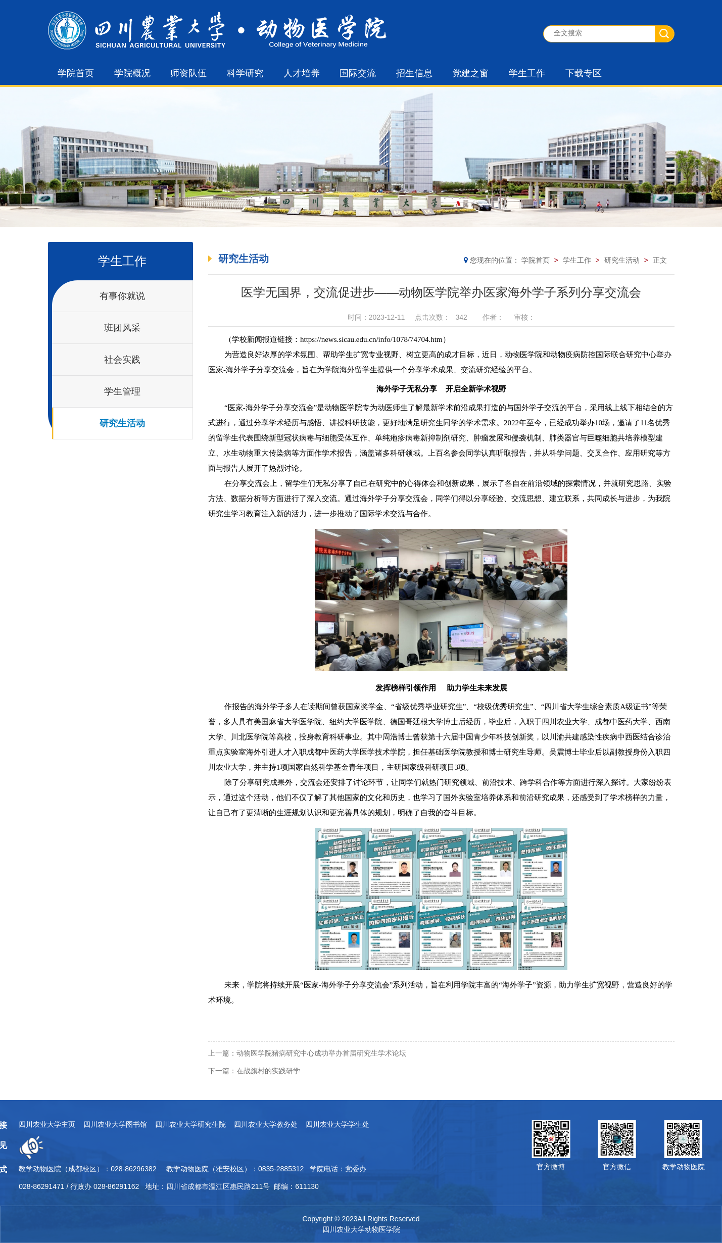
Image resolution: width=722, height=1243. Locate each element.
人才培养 (301, 73)
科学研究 (245, 73)
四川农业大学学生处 (184, 1124)
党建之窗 (470, 73)
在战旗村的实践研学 (268, 1071)
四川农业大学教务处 (113, 1124)
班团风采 (122, 328)
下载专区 (583, 73)
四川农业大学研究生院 (37, 1124)
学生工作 (527, 73)
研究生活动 (122, 423)
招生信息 (414, 73)
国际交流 (358, 73)
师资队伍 (188, 73)
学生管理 (122, 391)
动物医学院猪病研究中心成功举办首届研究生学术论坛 (321, 1053)
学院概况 (132, 73)
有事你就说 (122, 296)
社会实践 (122, 360)
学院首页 (76, 73)
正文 (660, 260)
